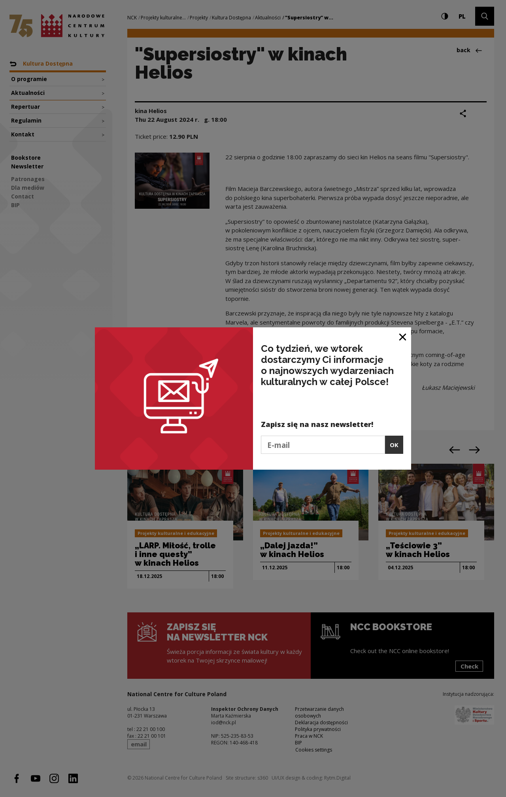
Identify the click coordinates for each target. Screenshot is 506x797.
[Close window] (403, 336)
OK (394, 445)
